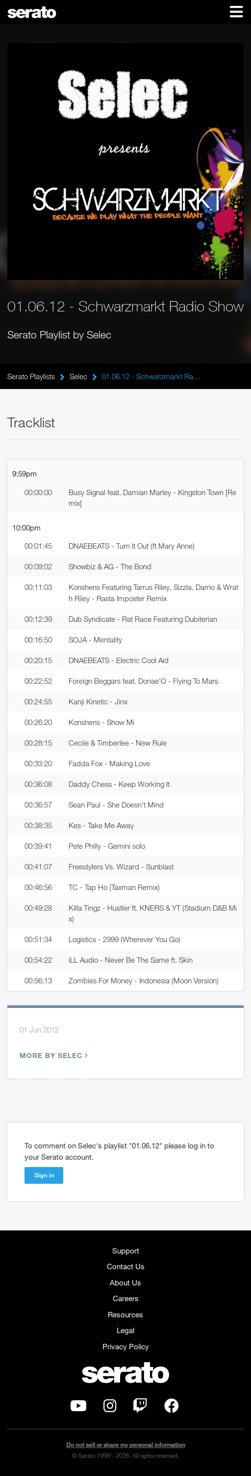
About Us (125, 1282)
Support (125, 1250)
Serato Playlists (31, 376)
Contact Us (126, 1266)
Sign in (44, 1175)
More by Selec (52, 1055)
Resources (125, 1314)
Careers (126, 1298)
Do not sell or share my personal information (125, 1444)
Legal (125, 1330)
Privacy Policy (125, 1346)
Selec (78, 376)
